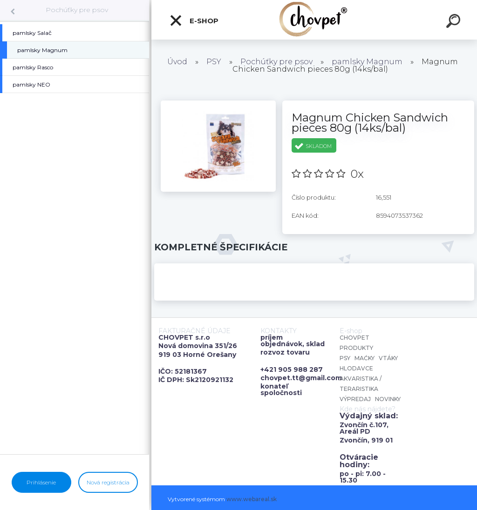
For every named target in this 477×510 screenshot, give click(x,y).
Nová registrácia (108, 482)
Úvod (177, 61)
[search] (454, 22)
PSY (213, 61)
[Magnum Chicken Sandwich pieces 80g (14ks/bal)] (218, 104)
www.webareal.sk (251, 499)
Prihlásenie (41, 482)
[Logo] (314, 20)
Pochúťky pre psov (77, 10)
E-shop (193, 20)
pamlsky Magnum (367, 61)
